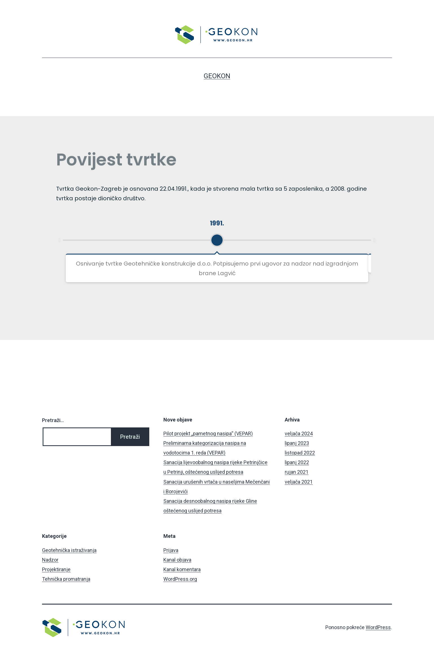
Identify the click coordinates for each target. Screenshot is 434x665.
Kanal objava (177, 560)
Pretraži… (53, 420)
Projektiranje (56, 569)
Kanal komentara (182, 569)
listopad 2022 (300, 453)
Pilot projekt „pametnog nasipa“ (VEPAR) (208, 433)
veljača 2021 (299, 482)
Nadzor (50, 560)
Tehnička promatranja (66, 579)
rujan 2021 (296, 472)
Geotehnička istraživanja (69, 550)
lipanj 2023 (297, 443)
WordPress (378, 627)
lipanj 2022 (297, 462)
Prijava (170, 550)
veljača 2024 (299, 433)
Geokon (217, 76)
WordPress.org (180, 579)
